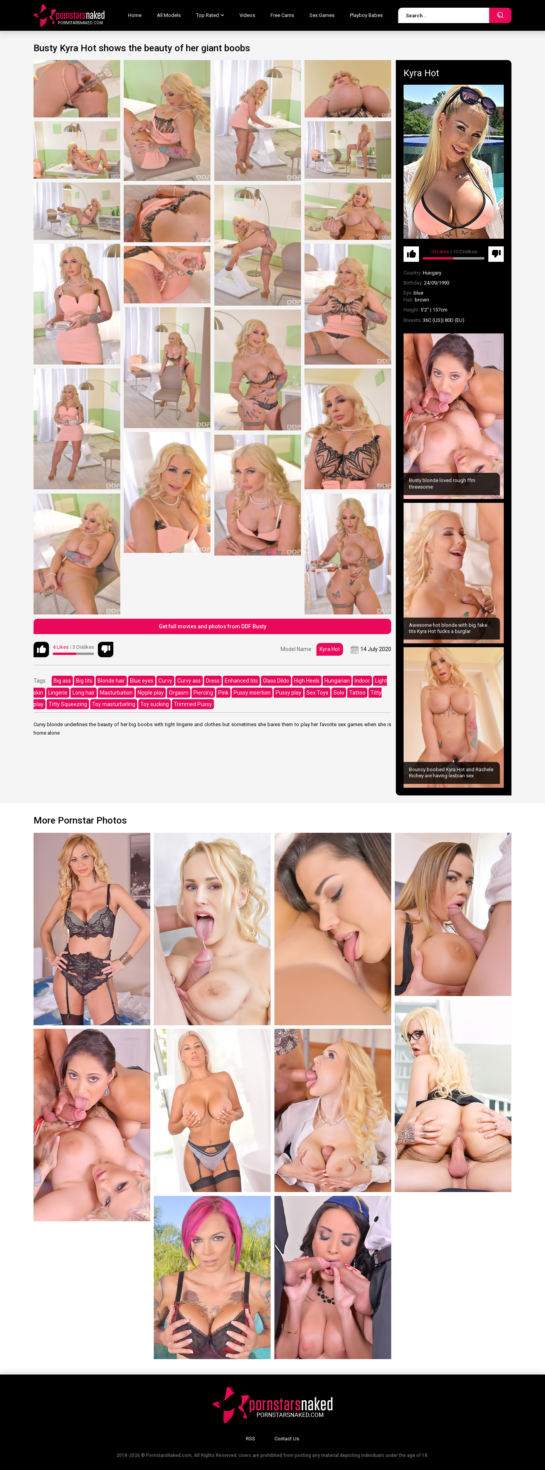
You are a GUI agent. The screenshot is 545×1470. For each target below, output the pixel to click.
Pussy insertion (252, 693)
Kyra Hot (330, 649)
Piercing (203, 693)
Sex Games (322, 15)
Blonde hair (111, 681)
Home (134, 15)
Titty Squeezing (68, 704)
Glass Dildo (276, 681)
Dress (213, 681)
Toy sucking (154, 704)
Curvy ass (189, 681)
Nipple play (151, 693)
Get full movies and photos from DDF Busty (212, 626)
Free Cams (282, 15)
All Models (169, 15)
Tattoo (357, 693)
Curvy (165, 681)
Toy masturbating (113, 704)
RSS (250, 1439)
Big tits (84, 681)
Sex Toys (317, 693)
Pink (223, 693)
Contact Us (286, 1439)
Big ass (62, 681)
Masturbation (116, 693)
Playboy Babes (366, 15)
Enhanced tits (241, 681)
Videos (247, 15)
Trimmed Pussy (193, 704)
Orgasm (178, 693)
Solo (338, 693)
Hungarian (337, 681)
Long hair (83, 693)
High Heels (307, 681)
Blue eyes (141, 681)
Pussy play (288, 693)
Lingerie (57, 693)
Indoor (362, 681)
